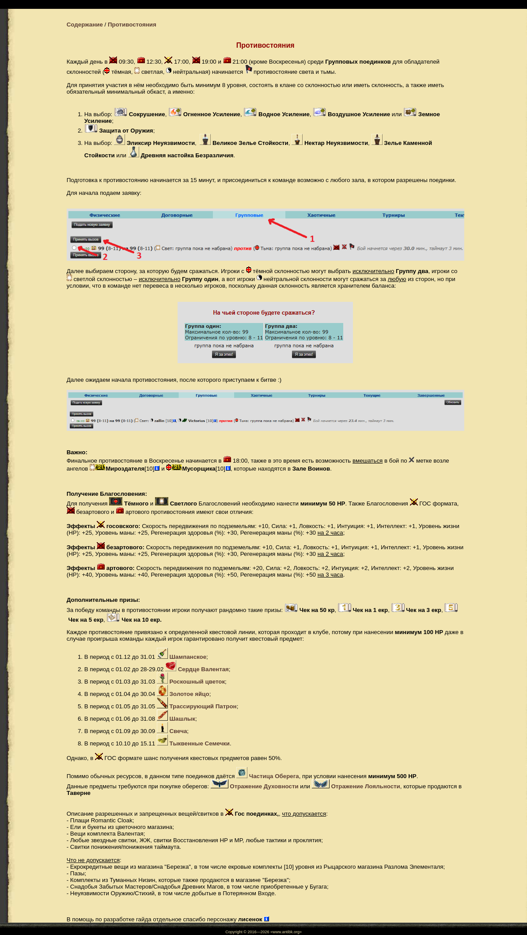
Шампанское (187, 657)
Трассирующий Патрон (202, 706)
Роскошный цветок (197, 681)
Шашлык (182, 718)
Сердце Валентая (203, 669)
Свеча (178, 731)
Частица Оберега (274, 776)
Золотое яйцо (189, 694)
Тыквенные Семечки (199, 743)
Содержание (85, 24)
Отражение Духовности (264, 786)
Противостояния (132, 24)
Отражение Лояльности (365, 786)
